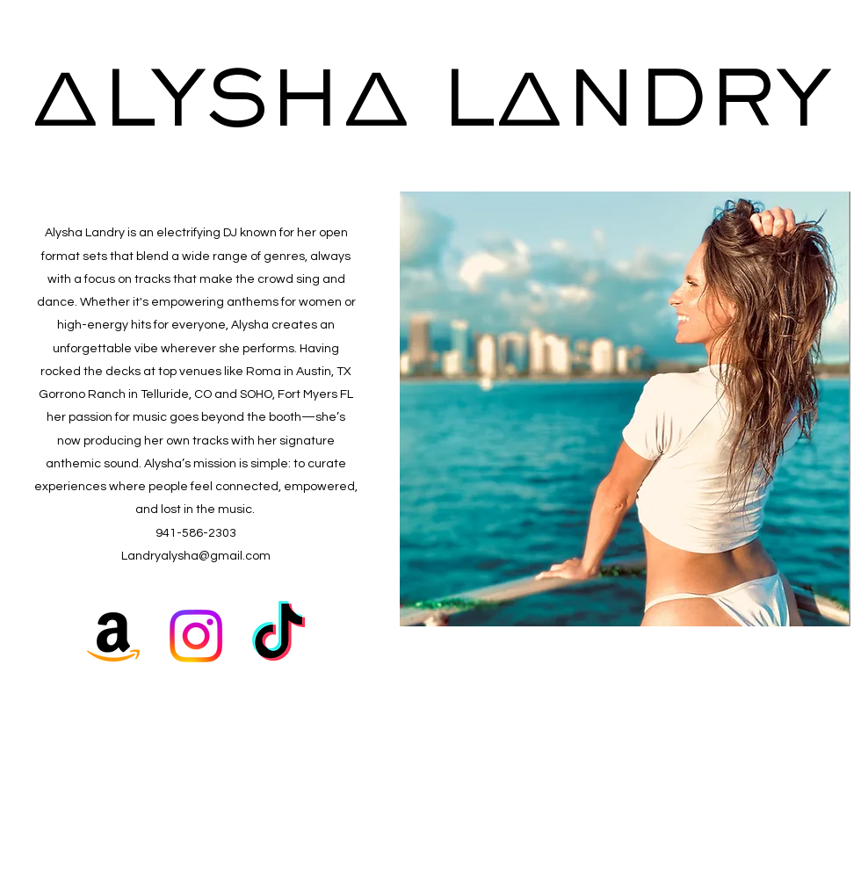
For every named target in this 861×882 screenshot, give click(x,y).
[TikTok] (278, 636)
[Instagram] (196, 636)
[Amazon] (113, 636)
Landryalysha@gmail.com (196, 556)
